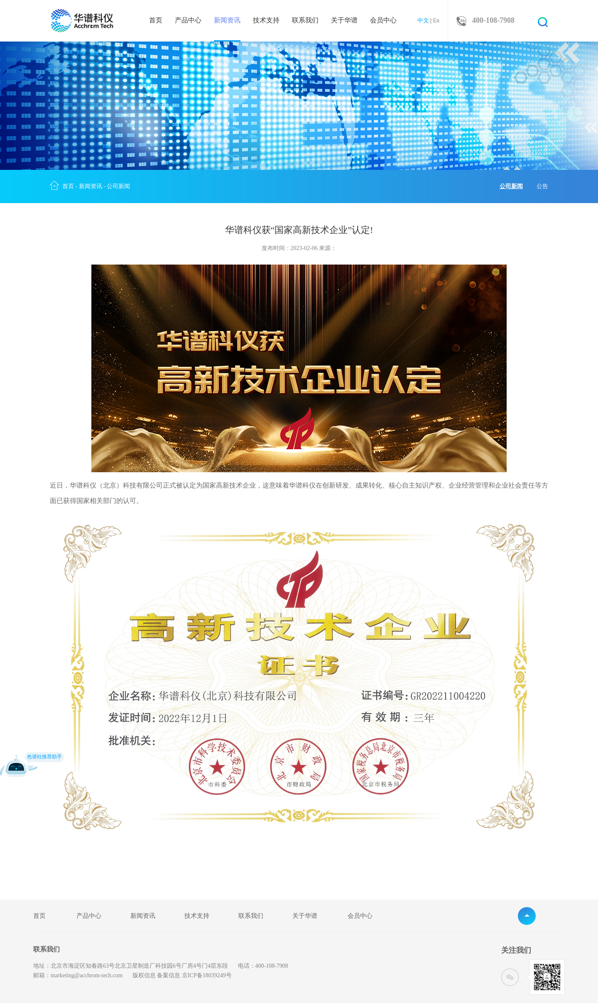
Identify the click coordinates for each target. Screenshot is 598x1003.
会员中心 (383, 20)
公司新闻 (118, 186)
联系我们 (305, 20)
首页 (155, 20)
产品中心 (188, 20)
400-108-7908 (493, 21)
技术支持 (266, 20)
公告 (542, 186)
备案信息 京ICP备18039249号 (194, 975)
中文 (423, 20)
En (436, 20)
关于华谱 (344, 20)
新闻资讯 (227, 29)
